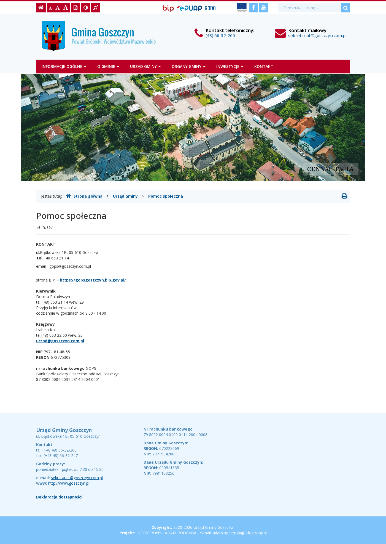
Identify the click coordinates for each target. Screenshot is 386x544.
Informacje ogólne (64, 66)
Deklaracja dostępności (59, 497)
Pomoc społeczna (165, 196)
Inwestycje (229, 66)
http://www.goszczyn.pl (68, 483)
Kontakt (263, 66)
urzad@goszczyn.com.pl (60, 340)
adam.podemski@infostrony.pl (240, 532)
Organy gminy (188, 66)
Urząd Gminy (145, 66)
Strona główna (84, 196)
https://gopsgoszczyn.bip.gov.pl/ (93, 280)
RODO (210, 8)
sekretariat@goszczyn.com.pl (317, 35)
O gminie (108, 66)
